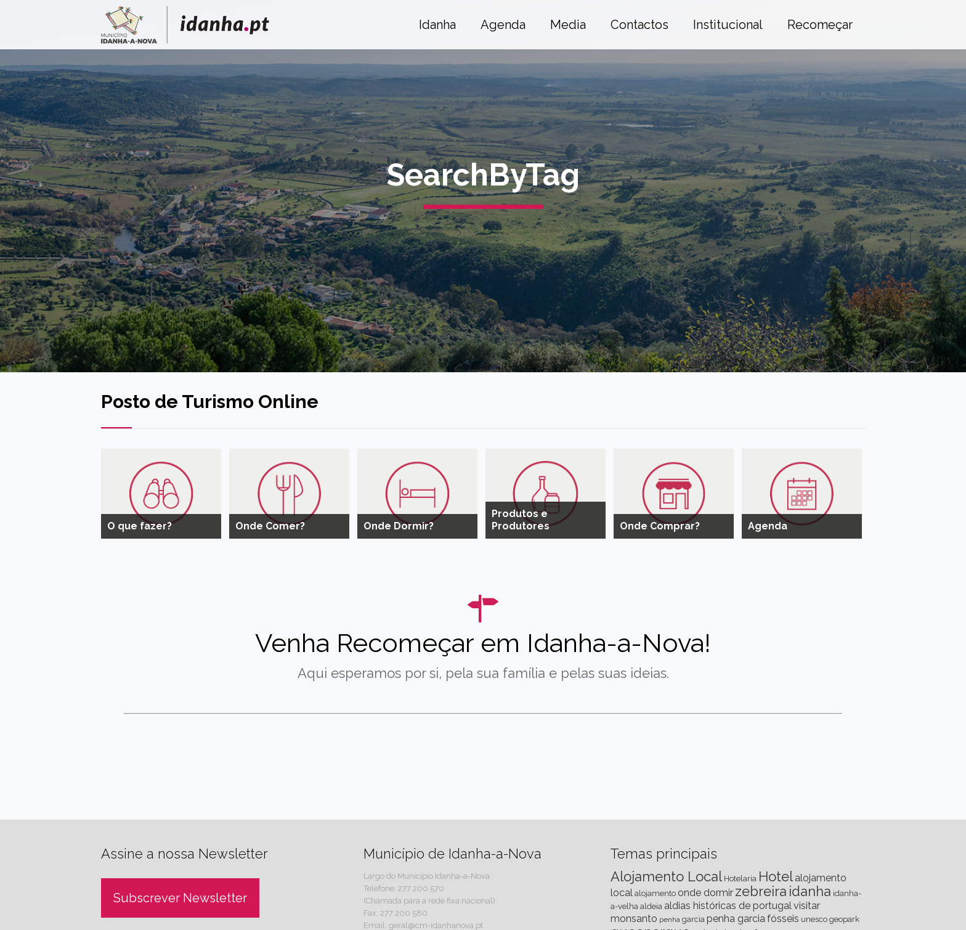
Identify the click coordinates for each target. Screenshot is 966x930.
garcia (693, 919)
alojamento (655, 893)
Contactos (639, 24)
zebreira (761, 891)
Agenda (503, 24)
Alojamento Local (666, 876)
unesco (814, 919)
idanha (810, 891)
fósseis (783, 918)
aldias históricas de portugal (728, 906)
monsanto (634, 918)
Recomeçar (820, 24)
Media (568, 24)
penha (669, 919)
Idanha (437, 24)
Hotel (775, 876)
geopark (844, 919)
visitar (807, 906)
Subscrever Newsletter (180, 898)
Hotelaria (740, 878)
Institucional (728, 24)
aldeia (651, 906)
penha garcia (736, 918)
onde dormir (705, 893)
